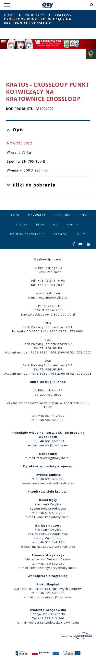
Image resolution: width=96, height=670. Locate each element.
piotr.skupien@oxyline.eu (54, 597)
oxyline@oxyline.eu (53, 297)
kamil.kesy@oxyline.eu (54, 517)
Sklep (81, 234)
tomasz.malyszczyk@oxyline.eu (54, 568)
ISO (55, 224)
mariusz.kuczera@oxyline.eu (53, 546)
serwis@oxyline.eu (53, 445)
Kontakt (73, 224)
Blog (40, 224)
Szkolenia (62, 215)
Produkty (34, 15)
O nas (83, 215)
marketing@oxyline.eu (53, 458)
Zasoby (21, 224)
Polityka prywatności (27, 234)
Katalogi (61, 234)
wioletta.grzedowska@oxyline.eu (54, 622)
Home (9, 15)
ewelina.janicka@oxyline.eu (53, 483)
